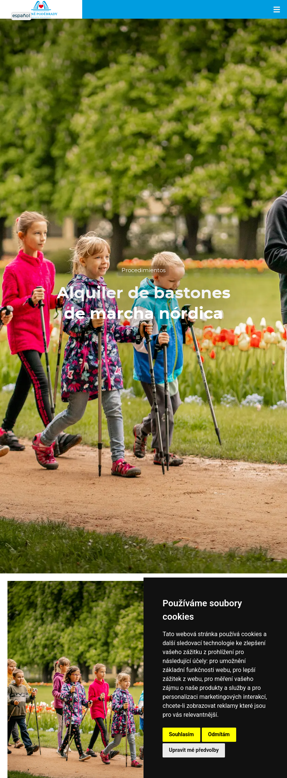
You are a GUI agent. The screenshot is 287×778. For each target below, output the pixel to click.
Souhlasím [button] (181, 734)
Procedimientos (143, 270)
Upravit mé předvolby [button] (194, 750)
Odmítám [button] (219, 734)
